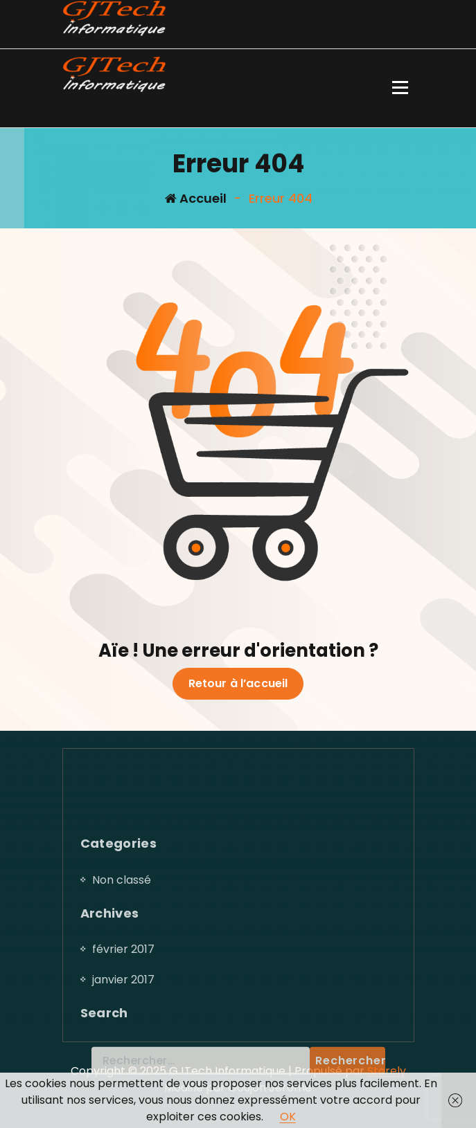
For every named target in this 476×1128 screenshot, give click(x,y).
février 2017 (123, 1038)
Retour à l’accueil (238, 683)
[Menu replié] (400, 88)
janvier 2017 (123, 1069)
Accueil (196, 198)
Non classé (121, 969)
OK (288, 1117)
